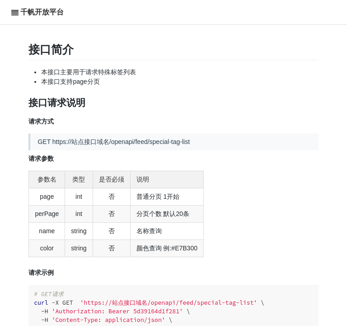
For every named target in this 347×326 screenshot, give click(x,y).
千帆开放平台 (42, 12)
